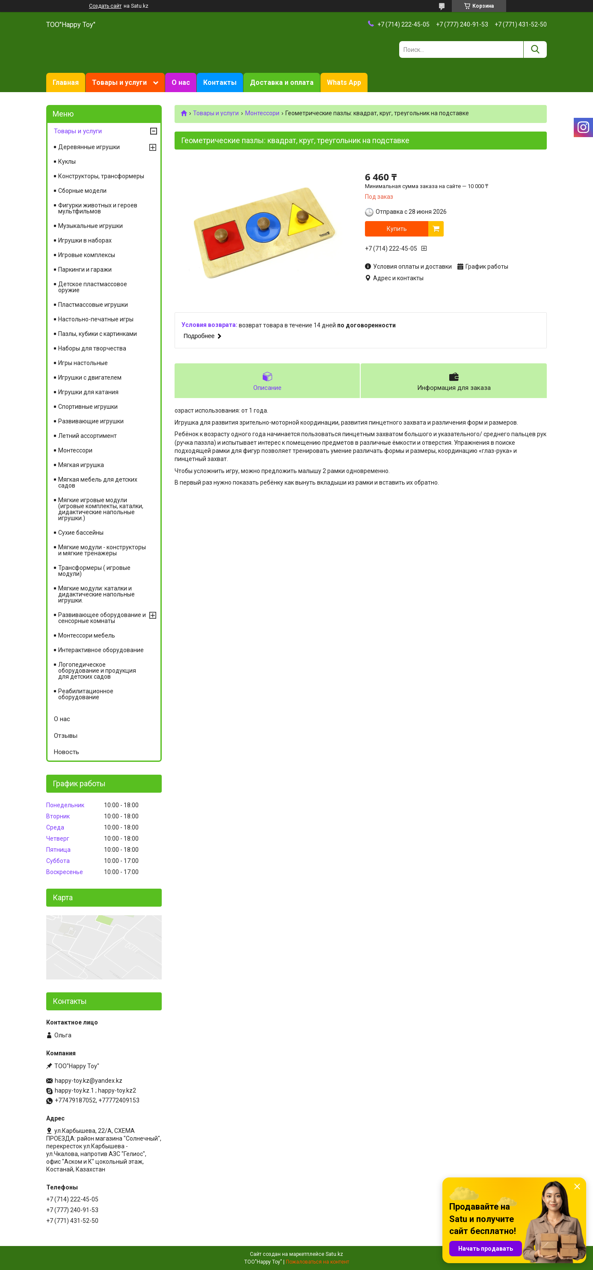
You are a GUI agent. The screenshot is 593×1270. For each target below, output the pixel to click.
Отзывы (65, 736)
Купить (397, 228)
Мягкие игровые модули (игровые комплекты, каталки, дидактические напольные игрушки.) (100, 509)
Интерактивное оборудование (101, 650)
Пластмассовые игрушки (93, 304)
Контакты (220, 82)
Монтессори (262, 113)
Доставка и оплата (282, 82)
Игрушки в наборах (85, 240)
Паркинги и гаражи (85, 269)
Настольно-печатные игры (95, 319)
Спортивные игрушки (88, 406)
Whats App (344, 82)
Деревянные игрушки (89, 147)
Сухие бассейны (81, 532)
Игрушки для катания (88, 392)
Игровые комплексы (86, 255)
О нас (181, 82)
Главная (66, 82)
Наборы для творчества (92, 348)
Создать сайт (105, 6)
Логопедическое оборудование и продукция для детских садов (97, 670)
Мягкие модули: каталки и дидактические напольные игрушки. (96, 594)
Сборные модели (82, 190)
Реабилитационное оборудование (85, 694)
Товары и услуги (119, 82)
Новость (66, 752)
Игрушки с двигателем (90, 377)
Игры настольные (83, 362)
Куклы (67, 161)
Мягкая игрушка (81, 464)
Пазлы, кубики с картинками (97, 333)
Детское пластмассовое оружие (92, 287)
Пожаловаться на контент (317, 1262)
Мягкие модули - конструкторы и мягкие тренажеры (102, 550)
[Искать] (535, 49)
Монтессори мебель (86, 635)
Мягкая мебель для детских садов (97, 482)
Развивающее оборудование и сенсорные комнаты (102, 617)
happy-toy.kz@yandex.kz (88, 1080)
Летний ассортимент (87, 435)
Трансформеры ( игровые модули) (94, 570)
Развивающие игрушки (91, 421)
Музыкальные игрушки (90, 225)
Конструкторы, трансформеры (101, 176)
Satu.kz (334, 1254)
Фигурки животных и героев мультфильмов (97, 208)
